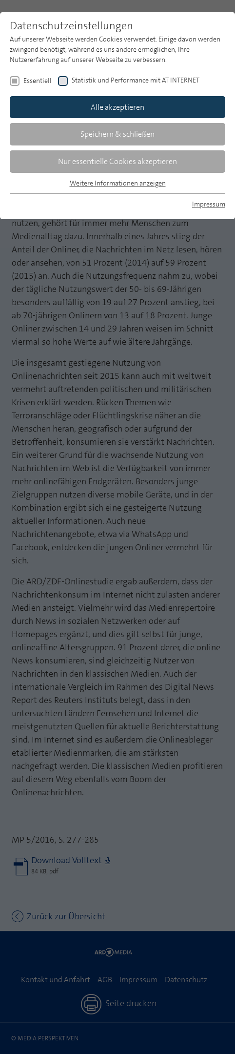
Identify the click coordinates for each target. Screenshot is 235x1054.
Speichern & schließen (117, 134)
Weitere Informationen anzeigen (118, 183)
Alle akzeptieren (117, 107)
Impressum (208, 204)
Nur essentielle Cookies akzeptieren (117, 161)
